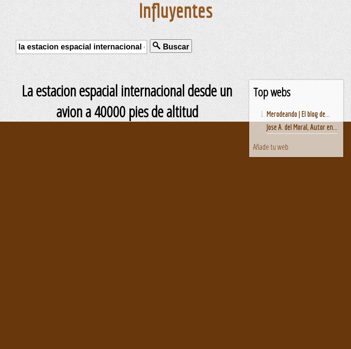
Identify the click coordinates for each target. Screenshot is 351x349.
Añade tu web (270, 147)
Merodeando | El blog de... (298, 114)
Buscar (171, 46)
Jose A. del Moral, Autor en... (302, 127)
